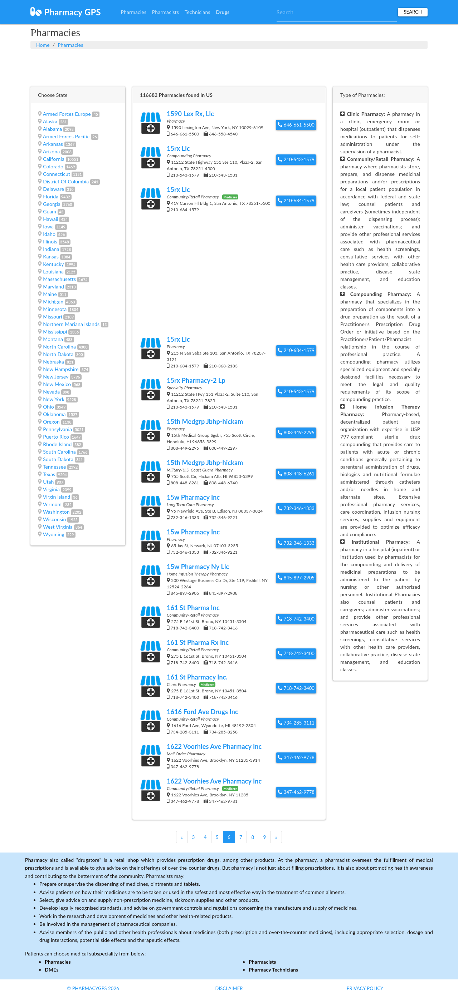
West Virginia (58, 527)
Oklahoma (54, 414)
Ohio (48, 407)
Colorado (53, 166)
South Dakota (58, 459)
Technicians (197, 12)
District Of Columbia (66, 181)
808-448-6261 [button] (296, 473)
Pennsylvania (57, 429)
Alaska (50, 121)
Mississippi (55, 331)
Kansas (51, 256)
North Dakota (58, 354)
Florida (50, 196)
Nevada (51, 392)
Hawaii (50, 219)
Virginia (51, 489)
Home (43, 45)
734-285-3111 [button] (296, 723)
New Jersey (55, 377)
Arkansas (53, 144)
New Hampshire (61, 369)
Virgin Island (56, 497)
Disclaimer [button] (229, 988)
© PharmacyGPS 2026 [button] (93, 988)
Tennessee (54, 467)
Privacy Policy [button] (365, 988)
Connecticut (56, 174)
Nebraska (53, 362)
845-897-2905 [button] (296, 577)
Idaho (49, 234)
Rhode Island (57, 444)
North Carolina (59, 347)
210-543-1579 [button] (296, 159)
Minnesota (55, 309)
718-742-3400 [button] (296, 619)
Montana (53, 339)
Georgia (51, 204)
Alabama (52, 129)
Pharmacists (165, 12)
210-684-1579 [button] (296, 200)
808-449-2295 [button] (296, 432)
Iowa (48, 226)
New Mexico (57, 384)
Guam (49, 211)
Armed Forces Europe (67, 114)
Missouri (52, 316)
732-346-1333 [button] (296, 508)
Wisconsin (54, 519)
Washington (56, 512)
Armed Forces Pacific (66, 136)
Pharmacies (133, 12)
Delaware (53, 189)
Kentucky (53, 264)
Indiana (51, 249)
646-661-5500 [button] (296, 125)
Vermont (52, 504)
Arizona (51, 151)
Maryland (53, 286)
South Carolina (59, 452)
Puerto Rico (56, 437)
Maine (50, 294)
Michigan (53, 301)
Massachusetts (59, 279)
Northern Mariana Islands (71, 324)
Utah (48, 482)
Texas (49, 474)
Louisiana (53, 271)
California (53, 159)
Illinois (50, 241)
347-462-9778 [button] (296, 757)
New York (53, 399)
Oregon (51, 422)
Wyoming (53, 534)
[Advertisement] (229, 67)
